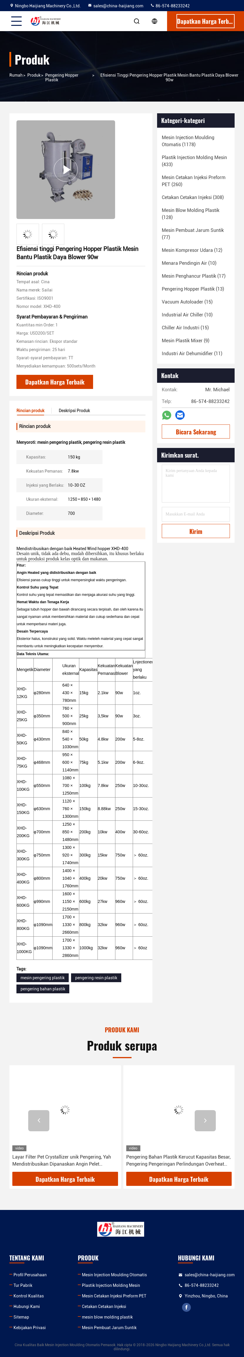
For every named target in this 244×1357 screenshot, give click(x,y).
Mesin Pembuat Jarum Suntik (109, 1327)
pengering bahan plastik (43, 989)
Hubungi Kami (27, 1306)
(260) (194, 181)
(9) (185, 340)
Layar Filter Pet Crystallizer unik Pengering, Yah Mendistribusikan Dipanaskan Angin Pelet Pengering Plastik (61, 1161)
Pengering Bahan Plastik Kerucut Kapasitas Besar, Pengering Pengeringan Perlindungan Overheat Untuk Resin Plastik (178, 1161)
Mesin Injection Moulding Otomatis (114, 1274)
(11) (192, 353)
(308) (193, 197)
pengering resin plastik (96, 977)
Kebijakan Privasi (30, 1327)
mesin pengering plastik (43, 977)
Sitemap (21, 1317)
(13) (193, 289)
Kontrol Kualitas (29, 1296)
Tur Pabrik (23, 1285)
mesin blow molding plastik (107, 1317)
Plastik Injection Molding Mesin (111, 1285)
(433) (194, 161)
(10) (189, 263)
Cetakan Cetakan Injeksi (104, 1306)
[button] (38, 1120)
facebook (186, 1307)
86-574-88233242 (170, 6)
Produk (34, 75)
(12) (192, 250)
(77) (193, 233)
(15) (187, 302)
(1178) (188, 141)
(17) (194, 276)
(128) (190, 214)
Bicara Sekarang (196, 431)
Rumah (16, 75)
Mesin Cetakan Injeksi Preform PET (114, 1296)
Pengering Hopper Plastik (61, 77)
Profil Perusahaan (30, 1274)
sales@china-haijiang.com (115, 6)
